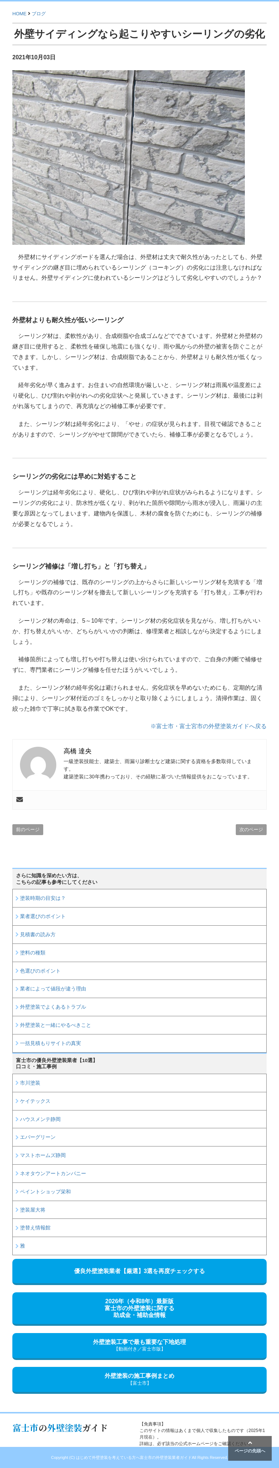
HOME (19, 13)
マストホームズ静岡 (43, 1155)
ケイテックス (35, 1101)
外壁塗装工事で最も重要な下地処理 (139, 1345)
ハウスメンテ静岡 (40, 1119)
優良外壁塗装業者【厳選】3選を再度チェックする (139, 1271)
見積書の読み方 (38, 934)
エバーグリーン (38, 1137)
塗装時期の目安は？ (43, 898)
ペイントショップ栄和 (45, 1191)
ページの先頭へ (250, 1446)
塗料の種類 (32, 953)
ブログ (39, 13)
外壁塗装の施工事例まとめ (139, 1379)
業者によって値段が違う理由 (53, 989)
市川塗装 (30, 1083)
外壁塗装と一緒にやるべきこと (55, 1025)
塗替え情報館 (35, 1227)
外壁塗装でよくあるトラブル (53, 1007)
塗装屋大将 (32, 1210)
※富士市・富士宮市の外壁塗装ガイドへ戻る (208, 726)
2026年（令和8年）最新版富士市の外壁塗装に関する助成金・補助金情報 (139, 1308)
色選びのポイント (40, 971)
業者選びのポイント (43, 916)
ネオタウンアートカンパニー (53, 1173)
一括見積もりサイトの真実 (50, 1043)
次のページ (251, 829)
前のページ (28, 829)
